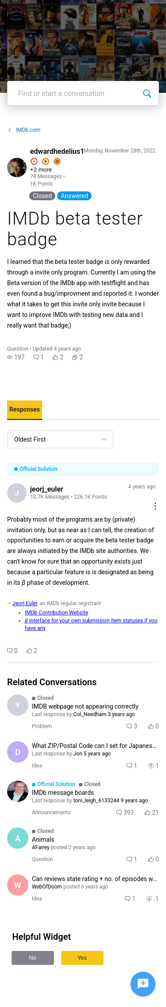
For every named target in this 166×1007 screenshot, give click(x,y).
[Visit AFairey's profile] (17, 838)
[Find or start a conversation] (147, 93)
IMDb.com (23, 130)
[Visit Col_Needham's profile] (17, 791)
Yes (82, 957)
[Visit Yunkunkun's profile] (17, 705)
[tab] (24, 410)
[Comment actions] (155, 507)
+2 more (41, 169)
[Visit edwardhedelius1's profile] (17, 167)
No (32, 957)
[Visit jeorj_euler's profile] (17, 493)
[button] (16, 357)
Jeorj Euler (24, 603)
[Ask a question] (143, 984)
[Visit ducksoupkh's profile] (17, 752)
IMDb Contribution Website (56, 613)
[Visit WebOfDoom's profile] (17, 885)
